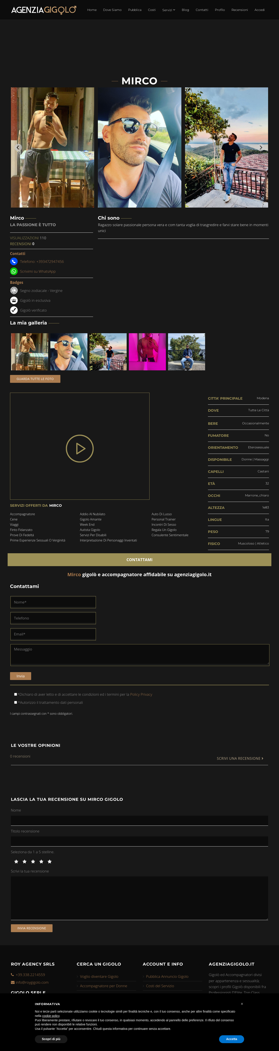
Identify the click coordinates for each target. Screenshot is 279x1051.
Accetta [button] (231, 1039)
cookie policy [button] (50, 1016)
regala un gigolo (164, 529)
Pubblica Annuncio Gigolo (167, 976)
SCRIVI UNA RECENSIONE (240, 758)
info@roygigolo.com (32, 982)
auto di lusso (161, 514)
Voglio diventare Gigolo (99, 976)
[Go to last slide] (18, 147)
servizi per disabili (93, 535)
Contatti (202, 10)
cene (14, 519)
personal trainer (163, 519)
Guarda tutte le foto (35, 379)
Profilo (220, 10)
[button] (241, 1003)
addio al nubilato (92, 514)
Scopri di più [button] (51, 1039)
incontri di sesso (163, 524)
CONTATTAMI (139, 559)
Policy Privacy (140, 694)
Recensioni (239, 10)
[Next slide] (260, 147)
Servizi (168, 10)
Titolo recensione (25, 831)
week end (87, 524)
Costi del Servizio (160, 985)
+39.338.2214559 (30, 974)
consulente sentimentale (169, 535)
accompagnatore (22, 514)
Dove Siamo (112, 10)
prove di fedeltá (22, 535)
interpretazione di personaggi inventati (108, 540)
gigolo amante (90, 519)
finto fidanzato (21, 529)
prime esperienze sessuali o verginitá (37, 540)
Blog (185, 10)
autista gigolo (90, 529)
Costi (152, 10)
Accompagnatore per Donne (103, 985)
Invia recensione (31, 928)
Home (92, 10)
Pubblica (134, 10)
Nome (16, 810)
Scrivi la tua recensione (30, 871)
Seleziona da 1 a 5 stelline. (32, 851)
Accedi (260, 10)
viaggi (14, 524)
